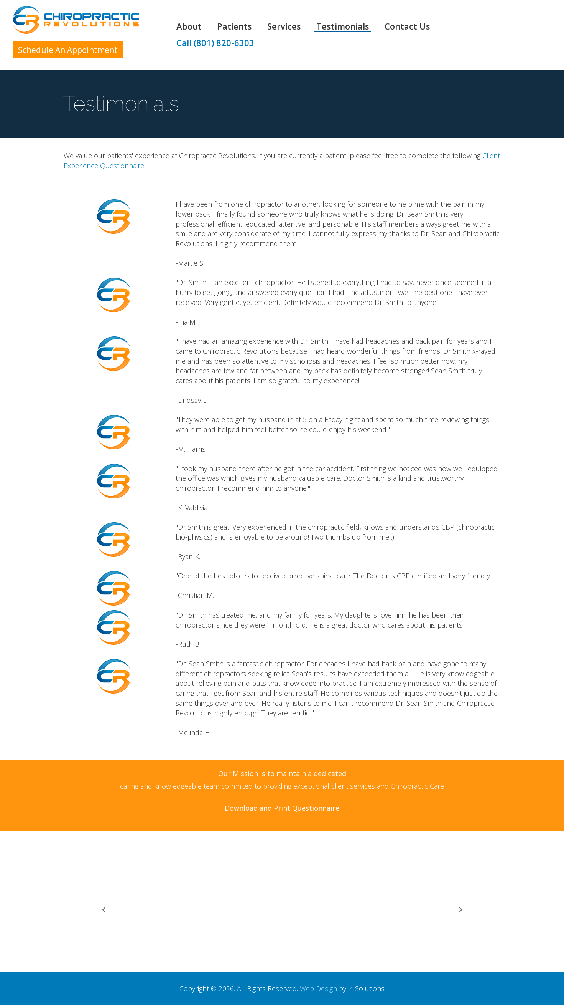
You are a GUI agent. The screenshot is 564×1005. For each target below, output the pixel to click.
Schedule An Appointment (68, 50)
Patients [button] (234, 26)
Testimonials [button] (342, 26)
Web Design (318, 988)
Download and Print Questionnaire (282, 808)
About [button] (189, 26)
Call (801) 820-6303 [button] (215, 43)
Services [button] (284, 26)
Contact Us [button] (407, 26)
